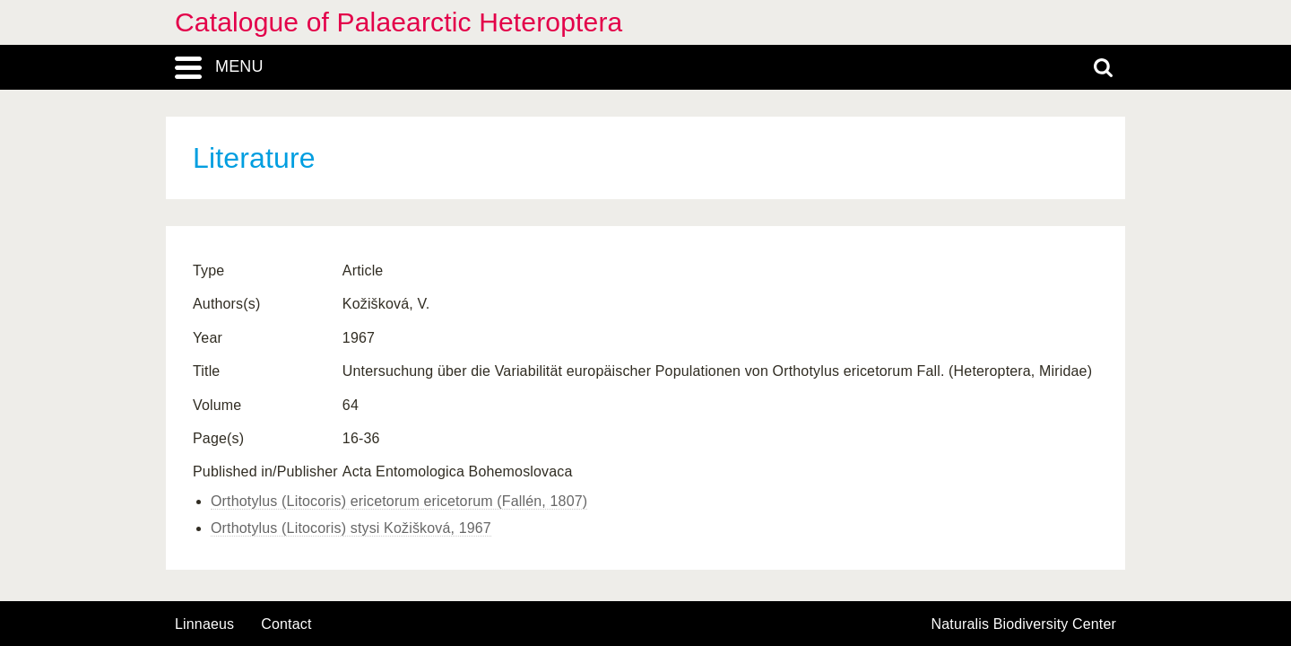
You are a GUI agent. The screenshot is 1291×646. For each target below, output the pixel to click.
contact (286, 624)
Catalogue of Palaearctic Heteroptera (398, 22)
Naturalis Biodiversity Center (1024, 624)
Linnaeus (204, 624)
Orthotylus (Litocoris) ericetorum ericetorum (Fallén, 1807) (399, 501)
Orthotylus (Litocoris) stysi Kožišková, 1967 (351, 528)
